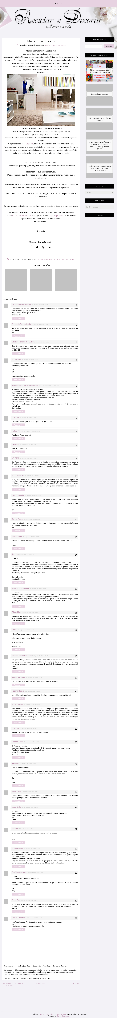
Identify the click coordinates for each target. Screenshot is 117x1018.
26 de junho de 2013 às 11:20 (40, 324)
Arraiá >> (76, 983)
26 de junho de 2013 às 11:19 (40, 304)
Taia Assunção (17, 431)
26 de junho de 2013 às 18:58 (31, 537)
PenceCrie (16, 900)
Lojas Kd (29, 144)
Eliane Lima (16, 612)
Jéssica (15, 829)
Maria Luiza (16, 791)
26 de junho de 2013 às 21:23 (26, 630)
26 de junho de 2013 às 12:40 (28, 417)
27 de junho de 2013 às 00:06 (32, 704)
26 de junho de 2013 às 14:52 (28, 458)
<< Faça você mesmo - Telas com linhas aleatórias (13, 984)
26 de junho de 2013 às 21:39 (34, 677)
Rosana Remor (18, 691)
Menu (58, 3)
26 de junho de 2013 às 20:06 (38, 588)
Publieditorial (68, 259)
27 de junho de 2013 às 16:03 (30, 807)
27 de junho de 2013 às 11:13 (29, 791)
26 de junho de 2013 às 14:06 (32, 431)
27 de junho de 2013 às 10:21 (31, 742)
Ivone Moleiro (17, 475)
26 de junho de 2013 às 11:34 (42, 342)
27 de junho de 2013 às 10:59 (28, 763)
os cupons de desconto (22, 215)
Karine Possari (18, 519)
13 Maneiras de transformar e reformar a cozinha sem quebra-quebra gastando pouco (99, 145)
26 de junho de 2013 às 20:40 (30, 612)
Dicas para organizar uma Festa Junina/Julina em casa (99, 71)
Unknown (15, 417)
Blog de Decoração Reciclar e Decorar (53, 1014)
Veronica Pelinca (18, 677)
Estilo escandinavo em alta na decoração (100, 119)
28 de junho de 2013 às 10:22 (35, 872)
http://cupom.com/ (57, 215)
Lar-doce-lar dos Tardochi (49, 259)
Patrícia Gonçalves (19, 872)
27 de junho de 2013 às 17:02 (26, 829)
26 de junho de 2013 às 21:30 (40, 656)
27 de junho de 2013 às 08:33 (28, 728)
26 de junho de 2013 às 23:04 (32, 691)
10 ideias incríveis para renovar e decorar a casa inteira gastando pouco (99, 168)
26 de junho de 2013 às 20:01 (26, 554)
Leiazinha (16, 444)
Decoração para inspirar (99, 94)
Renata (15, 554)
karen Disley (17, 807)
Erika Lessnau (17, 848)
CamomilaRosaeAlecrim (21, 304)
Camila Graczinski (19, 918)
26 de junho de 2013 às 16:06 (32, 519)
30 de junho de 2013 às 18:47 (29, 900)
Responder (18, 318)
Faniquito (15, 763)
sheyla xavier (17, 537)
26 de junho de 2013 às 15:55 (33, 495)
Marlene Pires (17, 742)
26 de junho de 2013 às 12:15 (30, 359)
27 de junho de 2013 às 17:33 (32, 848)
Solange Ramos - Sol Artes (23, 342)
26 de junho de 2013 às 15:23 (31, 475)
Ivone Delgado (17, 704)
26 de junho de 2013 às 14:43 (28, 444)
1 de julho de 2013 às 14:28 (34, 918)
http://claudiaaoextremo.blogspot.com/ (27, 385)
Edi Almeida (16, 359)
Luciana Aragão (18, 495)
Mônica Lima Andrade (20, 588)
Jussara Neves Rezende (22, 656)
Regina (14, 630)
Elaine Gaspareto (63, 1016)
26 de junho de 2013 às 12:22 (51, 385)
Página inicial (40, 983)
